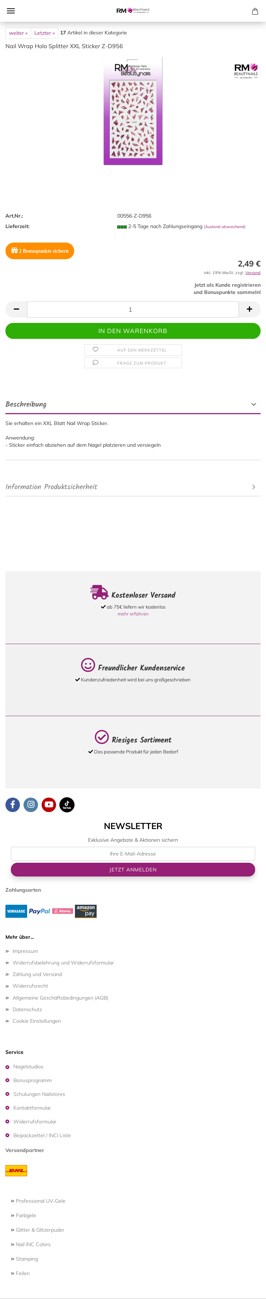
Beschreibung (26, 405)
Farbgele (23, 1215)
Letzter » (44, 33)
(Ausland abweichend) (225, 226)
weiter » (18, 33)
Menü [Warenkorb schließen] (11, 10)
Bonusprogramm (32, 1080)
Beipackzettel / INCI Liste (42, 1135)
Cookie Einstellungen (37, 1021)
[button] (16, 309)
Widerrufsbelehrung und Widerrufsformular (63, 962)
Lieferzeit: (17, 226)
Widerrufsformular (34, 1121)
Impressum (25, 951)
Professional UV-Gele (38, 1201)
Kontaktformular (32, 1108)
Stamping (24, 1259)
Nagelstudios (28, 1066)
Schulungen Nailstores (39, 1094)
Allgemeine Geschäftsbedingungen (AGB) (60, 998)
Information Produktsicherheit (51, 487)
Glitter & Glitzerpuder (37, 1230)
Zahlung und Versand (37, 974)
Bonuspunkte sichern (39, 250)
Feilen (20, 1273)
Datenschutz (27, 1009)
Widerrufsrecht (30, 986)
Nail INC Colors (31, 1244)
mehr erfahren (133, 614)
